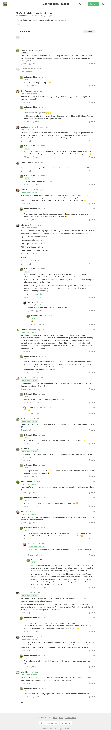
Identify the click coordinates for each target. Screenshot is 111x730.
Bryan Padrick (26, 637)
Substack (45, 729)
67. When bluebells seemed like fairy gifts (34, 13)
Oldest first (89, 31)
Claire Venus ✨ (27, 190)
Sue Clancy (25, 419)
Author (27, 79)
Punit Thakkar (26, 449)
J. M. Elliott (25, 672)
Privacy (55, 718)
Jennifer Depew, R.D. (29, 127)
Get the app (66, 723)
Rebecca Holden (22, 16)
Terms (61, 718)
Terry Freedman (27, 378)
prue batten (25, 593)
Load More (20, 703)
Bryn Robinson (26, 91)
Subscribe (93, 4)
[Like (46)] (40, 16)
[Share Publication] (85, 4)
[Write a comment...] (58, 41)
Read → (19, 24)
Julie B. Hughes (26, 481)
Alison (23, 511)
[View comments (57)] (45, 16)
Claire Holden (26, 162)
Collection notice (70, 718)
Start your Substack (48, 723)
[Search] (80, 4)
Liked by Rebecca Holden (29, 93)
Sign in (104, 4)
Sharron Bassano (27, 330)
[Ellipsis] (94, 50)
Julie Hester (25, 225)
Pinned (24, 52)
